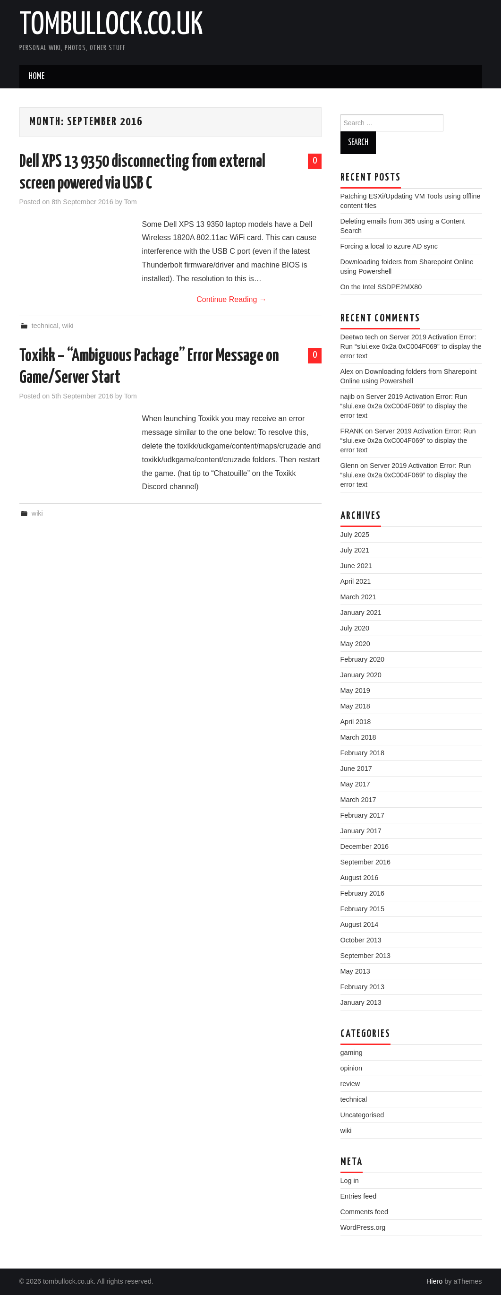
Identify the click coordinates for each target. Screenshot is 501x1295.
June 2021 (356, 566)
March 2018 (358, 737)
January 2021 (361, 612)
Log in (349, 1180)
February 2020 (362, 659)
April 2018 (355, 721)
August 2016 (359, 877)
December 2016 (364, 846)
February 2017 (362, 815)
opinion (351, 1068)
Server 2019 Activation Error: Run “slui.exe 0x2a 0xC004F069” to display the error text (411, 346)
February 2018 (362, 753)
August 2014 (359, 924)
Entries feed (358, 1196)
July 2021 (355, 550)
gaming (351, 1052)
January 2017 (361, 831)
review (350, 1084)
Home (36, 76)
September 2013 (365, 955)
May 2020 (355, 644)
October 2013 (361, 940)
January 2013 (361, 1002)
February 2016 (362, 893)
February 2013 (362, 987)
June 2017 (356, 768)
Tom (130, 202)
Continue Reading (231, 299)
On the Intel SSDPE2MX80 (381, 287)
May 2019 (355, 690)
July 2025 (355, 534)
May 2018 (355, 706)
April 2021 (355, 581)
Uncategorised (362, 1115)
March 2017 (358, 799)
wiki (68, 325)
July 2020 (355, 628)
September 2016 (365, 862)
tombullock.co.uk (111, 25)
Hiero (434, 1281)
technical (45, 325)
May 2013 (355, 971)
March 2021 (358, 597)
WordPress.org (363, 1227)
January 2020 (361, 675)
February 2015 (362, 909)
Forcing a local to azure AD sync (389, 246)
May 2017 (355, 784)
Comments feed (364, 1212)
